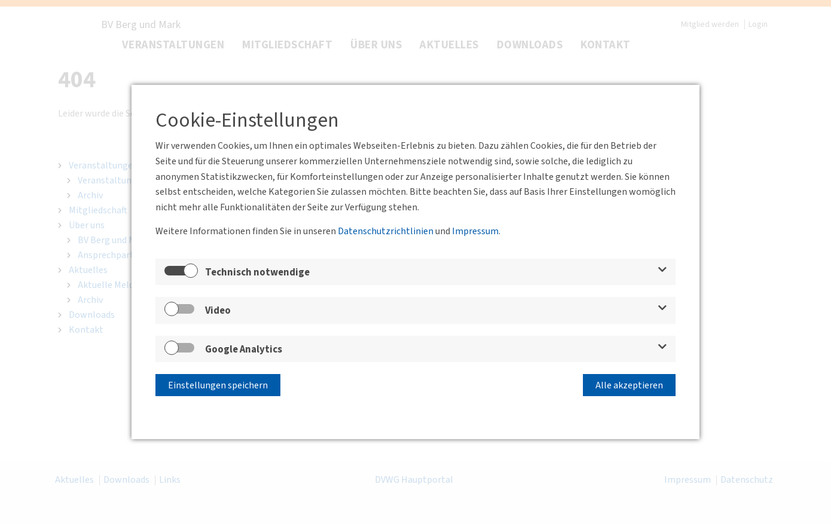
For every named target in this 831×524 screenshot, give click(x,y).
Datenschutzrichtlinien (385, 231)
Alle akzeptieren (629, 385)
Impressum (475, 231)
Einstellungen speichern (218, 385)
